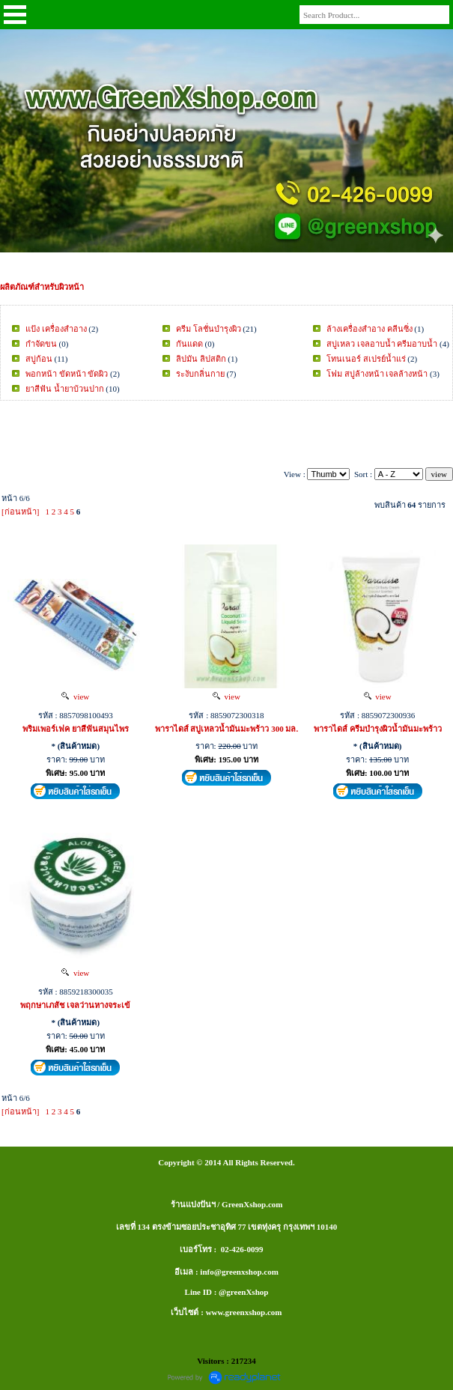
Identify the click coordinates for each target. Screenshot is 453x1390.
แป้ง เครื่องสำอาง (56, 328)
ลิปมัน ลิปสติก (201, 358)
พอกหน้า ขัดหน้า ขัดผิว (67, 373)
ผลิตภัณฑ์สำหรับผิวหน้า (42, 286)
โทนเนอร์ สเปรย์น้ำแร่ (366, 358)
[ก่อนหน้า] (20, 511)
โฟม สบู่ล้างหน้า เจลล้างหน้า (377, 373)
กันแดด (189, 343)
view (75, 696)
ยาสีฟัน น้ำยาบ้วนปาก (64, 388)
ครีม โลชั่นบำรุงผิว (208, 328)
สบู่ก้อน (38, 358)
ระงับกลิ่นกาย (200, 373)
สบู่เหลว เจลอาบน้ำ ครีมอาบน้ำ (382, 343)
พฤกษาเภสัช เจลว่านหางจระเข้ (75, 1005)
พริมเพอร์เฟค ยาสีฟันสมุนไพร (75, 728)
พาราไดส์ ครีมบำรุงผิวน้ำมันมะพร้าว (378, 728)
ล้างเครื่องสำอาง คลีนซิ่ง (369, 328)
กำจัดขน (41, 343)
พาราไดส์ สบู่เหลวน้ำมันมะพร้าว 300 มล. (227, 728)
